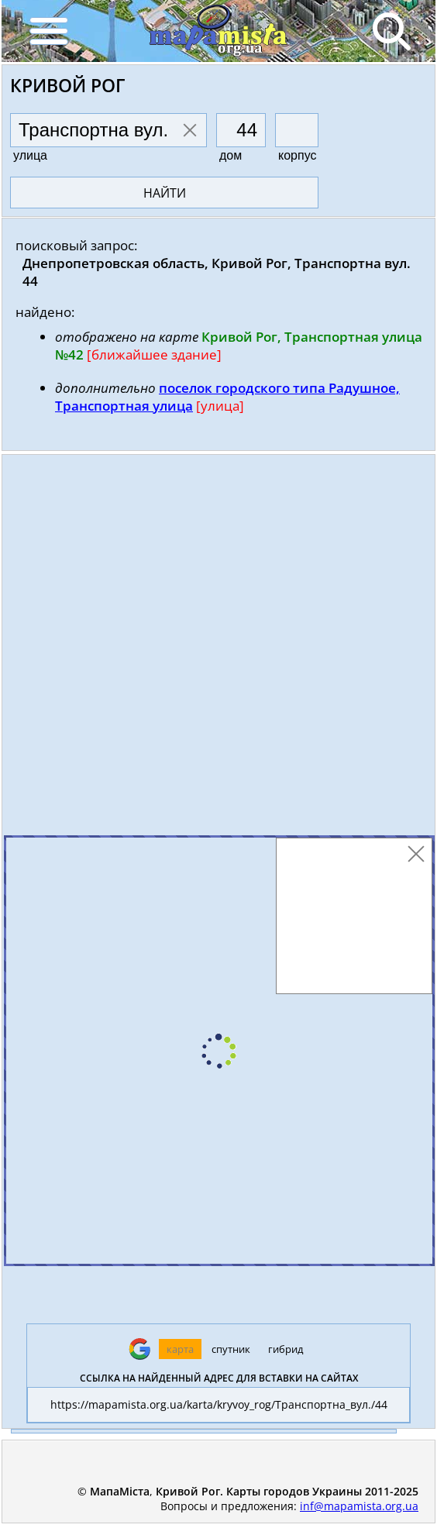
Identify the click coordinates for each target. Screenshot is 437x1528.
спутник (231, 1349)
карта (180, 1349)
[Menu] (48, 31)
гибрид (285, 1349)
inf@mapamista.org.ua (359, 1506)
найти (164, 192)
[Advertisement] (218, 648)
